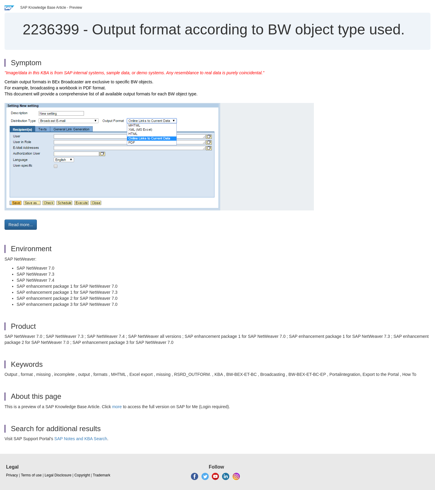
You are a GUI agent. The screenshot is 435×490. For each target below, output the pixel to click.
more (117, 406)
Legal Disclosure (58, 475)
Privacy (12, 475)
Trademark (101, 475)
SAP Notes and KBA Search (80, 438)
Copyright (82, 475)
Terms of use (31, 475)
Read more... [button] (20, 224)
